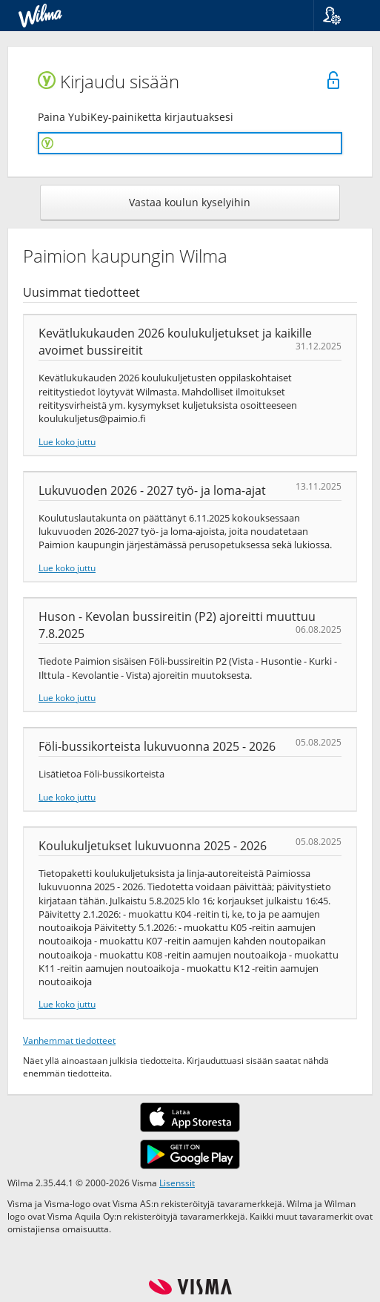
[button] (341, 15)
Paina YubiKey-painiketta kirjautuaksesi (135, 117)
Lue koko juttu (67, 441)
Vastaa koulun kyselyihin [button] (189, 202)
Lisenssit (177, 1182)
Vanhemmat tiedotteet (69, 1040)
